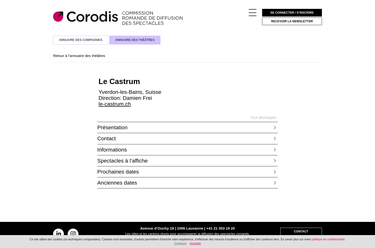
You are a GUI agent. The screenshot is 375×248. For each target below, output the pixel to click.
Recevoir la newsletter (292, 21)
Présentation (112, 127)
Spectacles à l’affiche (122, 161)
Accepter (195, 243)
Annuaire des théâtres (134, 40)
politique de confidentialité (328, 239)
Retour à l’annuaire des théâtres (79, 56)
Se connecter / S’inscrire (292, 12)
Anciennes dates (117, 183)
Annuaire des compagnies (80, 40)
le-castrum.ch (115, 104)
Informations (112, 150)
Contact (106, 138)
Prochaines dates (118, 172)
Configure (180, 243)
